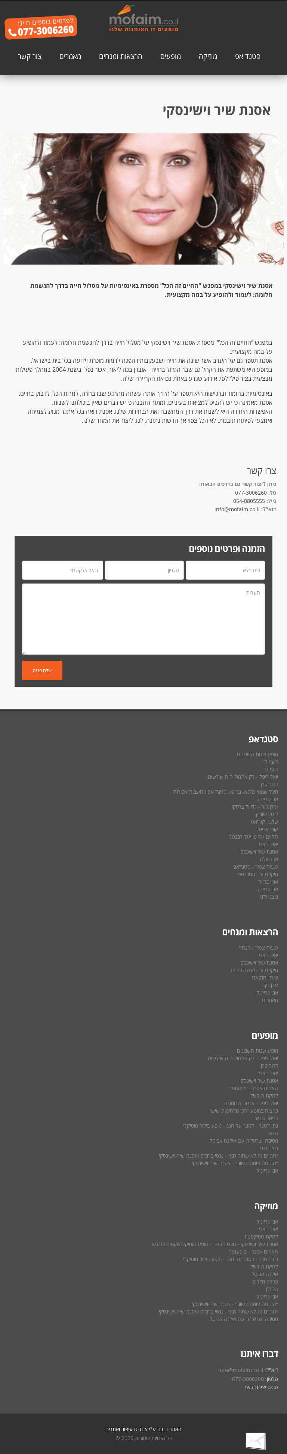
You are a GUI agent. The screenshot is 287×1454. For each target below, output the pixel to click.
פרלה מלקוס (265, 1281)
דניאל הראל (265, 1118)
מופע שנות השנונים (257, 754)
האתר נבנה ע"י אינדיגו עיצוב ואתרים (143, 1429)
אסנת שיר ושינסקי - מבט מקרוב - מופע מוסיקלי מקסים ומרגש (215, 1244)
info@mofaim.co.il (237, 509)
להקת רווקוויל (264, 1095)
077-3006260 (251, 492)
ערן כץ (271, 985)
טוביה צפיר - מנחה (258, 947)
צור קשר (29, 56)
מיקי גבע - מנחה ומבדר (254, 970)
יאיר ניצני (268, 844)
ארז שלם (269, 859)
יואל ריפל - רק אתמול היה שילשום (243, 776)
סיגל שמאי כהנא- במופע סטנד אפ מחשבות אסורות (225, 791)
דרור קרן (269, 784)
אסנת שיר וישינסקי (259, 851)
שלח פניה (42, 670)
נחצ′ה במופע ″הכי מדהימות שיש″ (243, 1110)
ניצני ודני (269, 896)
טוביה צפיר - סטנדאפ (255, 866)
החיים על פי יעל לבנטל (253, 836)
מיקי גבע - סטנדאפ (258, 874)
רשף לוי (270, 761)
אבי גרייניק (267, 799)
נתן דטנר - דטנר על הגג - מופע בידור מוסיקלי (230, 1125)
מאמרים (70, 56)
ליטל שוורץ (267, 814)
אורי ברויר (268, 881)
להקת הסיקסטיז (261, 1236)
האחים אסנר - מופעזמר (253, 1088)
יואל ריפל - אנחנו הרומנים (251, 1103)
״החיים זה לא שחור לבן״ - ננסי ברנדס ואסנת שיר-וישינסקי (218, 1155)
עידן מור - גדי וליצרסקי (255, 806)
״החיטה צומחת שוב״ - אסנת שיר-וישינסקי (235, 1163)
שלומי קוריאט (264, 821)
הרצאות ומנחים (120, 56)
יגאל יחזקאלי (265, 977)
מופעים (170, 56)
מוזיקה (208, 56)
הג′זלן (272, 1288)
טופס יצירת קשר (261, 1387)
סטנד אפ (247, 56)
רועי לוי (270, 769)
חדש (273, 1133)
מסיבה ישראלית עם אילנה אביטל (244, 1140)
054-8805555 (249, 500)
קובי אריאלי (266, 829)
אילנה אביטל (264, 1273)
